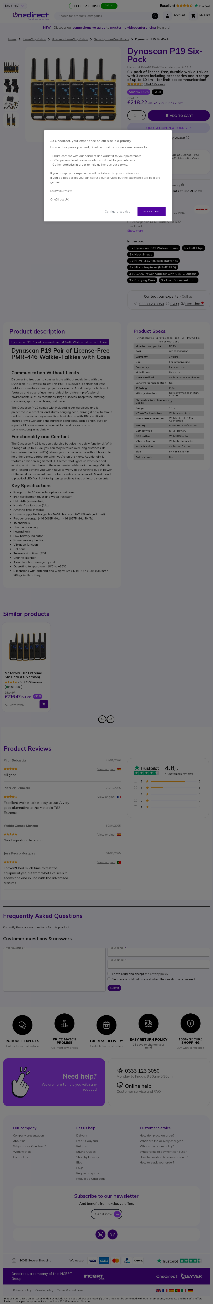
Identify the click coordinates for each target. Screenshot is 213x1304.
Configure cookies (117, 211)
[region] (108, 175)
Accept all (151, 211)
